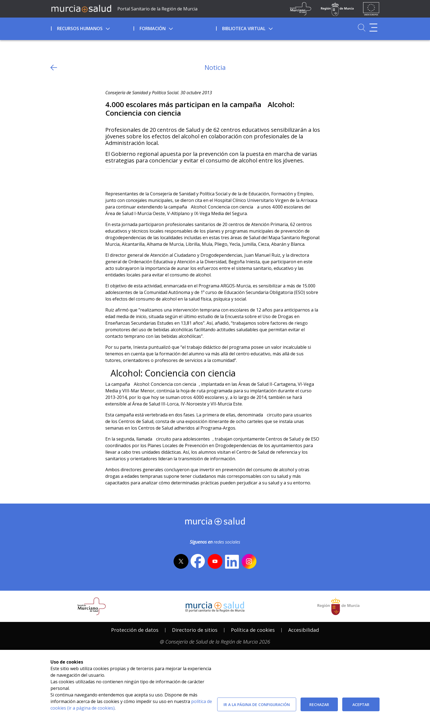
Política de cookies (253, 630)
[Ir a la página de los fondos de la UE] (371, 8)
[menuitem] (91, 27)
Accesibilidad (303, 630)
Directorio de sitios (194, 630)
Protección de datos (135, 630)
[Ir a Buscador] (362, 28)
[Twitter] (109, 177)
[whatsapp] (131, 177)
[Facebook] (120, 177)
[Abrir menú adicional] (373, 28)
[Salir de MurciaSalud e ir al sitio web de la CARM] (338, 606)
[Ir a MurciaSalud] (81, 8)
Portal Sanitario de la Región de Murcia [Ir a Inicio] (157, 9)
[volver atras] (53, 67)
